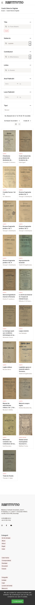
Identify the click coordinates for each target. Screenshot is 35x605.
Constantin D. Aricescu (9, 162)
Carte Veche (22, 437)
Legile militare (7, 367)
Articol (3, 543)
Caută (6, 31)
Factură (4, 568)
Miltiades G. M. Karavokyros (27, 301)
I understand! (17, 601)
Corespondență (6, 560)
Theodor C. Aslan (8, 478)
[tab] (15, 124)
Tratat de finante (8, 476)
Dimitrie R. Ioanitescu (8, 299)
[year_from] (10, 84)
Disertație (4, 563)
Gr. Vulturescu (7, 196)
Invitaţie (4, 580)
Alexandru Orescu (8, 337)
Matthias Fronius (23, 446)
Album (3, 540)
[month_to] (24, 97)
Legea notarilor (24, 331)
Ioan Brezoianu (7, 446)
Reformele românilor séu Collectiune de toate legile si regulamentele (9, 444)
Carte (4, 153)
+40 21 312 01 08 (6, 520)
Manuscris (4, 588)
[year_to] (24, 84)
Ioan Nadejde (23, 333)
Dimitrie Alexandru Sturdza (26, 407)
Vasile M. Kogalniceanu (25, 265)
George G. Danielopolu (25, 196)
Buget (3, 546)
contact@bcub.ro (6, 518)
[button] (2, 2)
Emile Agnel (22, 162)
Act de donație (6, 538)
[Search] (19, 26)
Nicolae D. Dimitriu (8, 410)
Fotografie (5, 577)
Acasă (3, 10)
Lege (3, 583)
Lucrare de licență (7, 585)
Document (5, 566)
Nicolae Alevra (7, 369)
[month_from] (10, 97)
